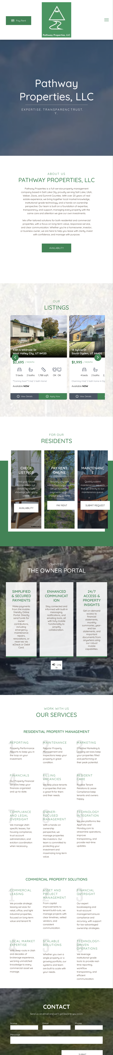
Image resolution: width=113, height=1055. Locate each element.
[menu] (106, 20)
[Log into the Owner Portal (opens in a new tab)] (56, 665)
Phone (78, 1023)
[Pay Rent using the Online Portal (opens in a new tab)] (18, 20)
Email (46, 1023)
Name (13, 1023)
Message (15, 1034)
